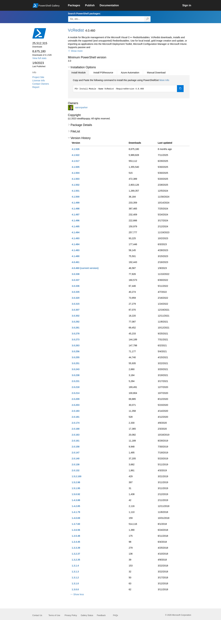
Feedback (101, 615)
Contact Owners (40, 83)
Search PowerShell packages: (84, 13)
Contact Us (37, 615)
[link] (76, 5)
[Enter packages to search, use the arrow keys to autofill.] (106, 19)
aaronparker (81, 107)
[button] (75, 51)
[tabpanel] (128, 85)
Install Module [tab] (78, 72)
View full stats (39, 58)
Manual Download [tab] (156, 72)
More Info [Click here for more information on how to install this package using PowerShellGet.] (164, 80)
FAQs (115, 615)
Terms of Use (54, 615)
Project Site (38, 77)
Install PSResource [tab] (103, 72)
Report (35, 87)
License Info (38, 80)
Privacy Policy (71, 615)
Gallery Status (87, 615)
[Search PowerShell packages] (147, 19)
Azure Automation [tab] (130, 72)
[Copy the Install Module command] (180, 88)
